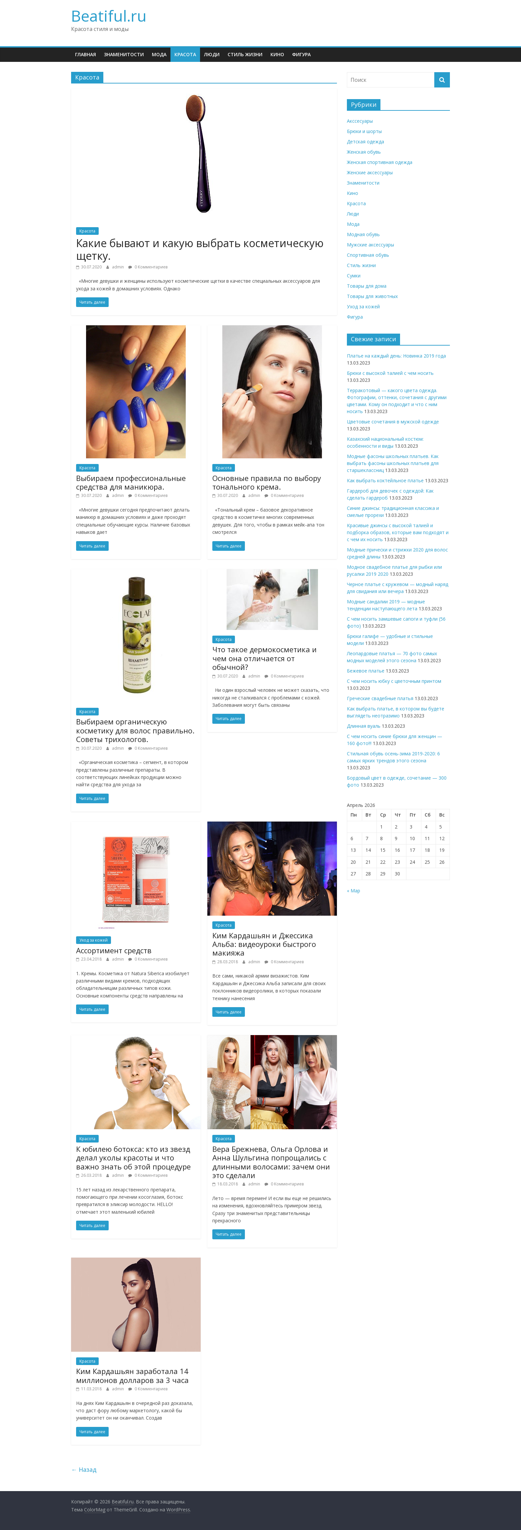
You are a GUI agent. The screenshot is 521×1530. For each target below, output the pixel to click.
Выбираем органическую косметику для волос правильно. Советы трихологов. (135, 730)
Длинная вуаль (363, 726)
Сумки (354, 275)
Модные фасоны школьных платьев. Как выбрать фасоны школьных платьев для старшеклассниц (393, 463)
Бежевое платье (365, 671)
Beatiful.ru (109, 15)
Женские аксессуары (370, 172)
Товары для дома (366, 286)
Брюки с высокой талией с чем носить (390, 373)
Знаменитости (124, 54)
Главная (85, 54)
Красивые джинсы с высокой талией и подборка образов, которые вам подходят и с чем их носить (398, 532)
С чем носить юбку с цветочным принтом (394, 681)
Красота (185, 54)
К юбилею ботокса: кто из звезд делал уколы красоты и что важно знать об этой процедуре (133, 1157)
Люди (212, 54)
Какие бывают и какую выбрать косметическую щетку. (200, 249)
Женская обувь (364, 152)
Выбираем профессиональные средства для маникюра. (131, 482)
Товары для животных (372, 296)
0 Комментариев (147, 267)
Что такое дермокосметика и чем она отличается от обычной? (264, 658)
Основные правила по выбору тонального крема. (266, 482)
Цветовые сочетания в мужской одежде (393, 421)
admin (118, 267)
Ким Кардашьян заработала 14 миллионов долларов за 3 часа (132, 1375)
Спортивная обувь (368, 255)
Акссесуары (360, 121)
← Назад (83, 1469)
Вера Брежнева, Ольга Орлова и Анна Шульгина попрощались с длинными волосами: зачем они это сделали (271, 1162)
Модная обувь (363, 234)
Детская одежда (365, 141)
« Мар (353, 890)
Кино (277, 54)
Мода (159, 54)
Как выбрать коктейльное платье (385, 480)
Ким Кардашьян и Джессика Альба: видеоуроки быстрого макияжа (264, 944)
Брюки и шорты (364, 131)
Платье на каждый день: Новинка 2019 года (396, 356)
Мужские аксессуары (370, 244)
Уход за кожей (93, 940)
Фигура (301, 54)
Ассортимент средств (114, 950)
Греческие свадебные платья (380, 698)
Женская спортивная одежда (379, 162)
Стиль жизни (245, 54)
